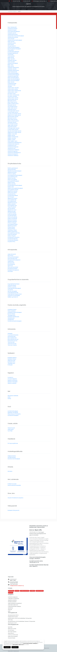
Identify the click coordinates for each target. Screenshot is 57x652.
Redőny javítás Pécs (12, 231)
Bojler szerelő (11, 82)
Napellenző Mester (12, 225)
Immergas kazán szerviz (13, 110)
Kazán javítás (11, 57)
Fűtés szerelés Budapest (13, 47)
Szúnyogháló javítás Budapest (15, 175)
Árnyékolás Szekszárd (13, 240)
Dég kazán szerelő (12, 126)
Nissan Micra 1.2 (11, 633)
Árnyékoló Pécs (11, 241)
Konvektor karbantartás (13, 95)
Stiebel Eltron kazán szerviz (14, 115)
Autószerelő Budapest (13, 415)
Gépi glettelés (11, 318)
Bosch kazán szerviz (12, 102)
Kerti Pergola (11, 196)
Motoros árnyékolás (12, 217)
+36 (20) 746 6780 (15, 1)
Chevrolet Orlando (11, 637)
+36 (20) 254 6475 (26, 1)
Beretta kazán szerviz (13, 99)
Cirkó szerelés (11, 38)
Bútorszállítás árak (12, 337)
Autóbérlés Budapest (13, 411)
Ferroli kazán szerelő (13, 123)
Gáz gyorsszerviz (12, 46)
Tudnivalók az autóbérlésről (13, 598)
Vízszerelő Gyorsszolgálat (14, 295)
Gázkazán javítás (12, 43)
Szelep (9, 398)
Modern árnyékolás (12, 218)
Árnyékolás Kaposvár (13, 238)
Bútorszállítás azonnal (13, 339)
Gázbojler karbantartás (13, 67)
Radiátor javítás (11, 135)
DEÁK (9, 397)
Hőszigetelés (11, 319)
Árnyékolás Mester (12, 215)
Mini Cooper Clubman (12, 631)
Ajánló (9, 611)
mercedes (17, 590)
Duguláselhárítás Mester (14, 284)
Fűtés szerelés (11, 56)
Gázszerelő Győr (12, 148)
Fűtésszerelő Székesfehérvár (14, 142)
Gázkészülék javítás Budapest (15, 40)
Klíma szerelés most (12, 258)
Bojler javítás (11, 66)
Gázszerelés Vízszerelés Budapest (16, 35)
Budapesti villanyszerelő (13, 510)
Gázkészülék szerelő (13, 34)
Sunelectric (10, 377)
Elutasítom (15, 647)
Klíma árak (10, 271)
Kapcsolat (10, 609)
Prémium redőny (12, 173)
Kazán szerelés (11, 61)
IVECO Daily (10, 619)
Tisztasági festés (11, 315)
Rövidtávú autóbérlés (12, 601)
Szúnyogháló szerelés (13, 189)
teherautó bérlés (39, 590)
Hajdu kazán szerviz (12, 108)
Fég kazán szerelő (12, 122)
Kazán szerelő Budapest (13, 80)
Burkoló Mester (11, 313)
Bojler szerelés (11, 58)
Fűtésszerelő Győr (12, 145)
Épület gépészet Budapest (14, 48)
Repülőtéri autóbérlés (12, 600)
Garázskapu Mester (12, 230)
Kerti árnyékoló (11, 208)
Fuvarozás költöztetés (13, 335)
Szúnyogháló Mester (13, 224)
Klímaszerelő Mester (12, 268)
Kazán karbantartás (12, 71)
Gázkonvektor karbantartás (14, 90)
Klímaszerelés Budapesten (14, 260)
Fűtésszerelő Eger (12, 83)
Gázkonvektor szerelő (13, 97)
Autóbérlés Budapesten (13, 597)
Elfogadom (7, 647)
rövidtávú (11, 592)
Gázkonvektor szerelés (13, 87)
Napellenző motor (12, 209)
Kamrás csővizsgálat (12, 291)
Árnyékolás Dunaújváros (13, 237)
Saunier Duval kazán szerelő (14, 131)
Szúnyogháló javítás (12, 176)
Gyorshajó (10, 430)
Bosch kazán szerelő (12, 119)
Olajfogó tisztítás (12, 455)
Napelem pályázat (12, 383)
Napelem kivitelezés (12, 380)
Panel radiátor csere (12, 141)
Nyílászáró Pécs (11, 362)
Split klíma (10, 265)
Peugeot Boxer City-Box (13, 616)
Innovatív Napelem (12, 378)
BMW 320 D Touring (12, 628)
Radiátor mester (11, 139)
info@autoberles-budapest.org (17, 585)
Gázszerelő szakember (13, 76)
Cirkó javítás (10, 54)
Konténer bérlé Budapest (14, 458)
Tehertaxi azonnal (12, 343)
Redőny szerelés (12, 178)
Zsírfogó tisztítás (12, 457)
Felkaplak (10, 333)
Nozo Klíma (10, 255)
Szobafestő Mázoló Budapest (15, 312)
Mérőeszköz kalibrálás (13, 395)
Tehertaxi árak (11, 342)
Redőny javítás (11, 182)
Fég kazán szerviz (12, 105)
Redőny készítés (12, 204)
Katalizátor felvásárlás (13, 412)
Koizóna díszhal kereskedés (14, 485)
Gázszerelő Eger (12, 84)
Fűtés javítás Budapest (13, 73)
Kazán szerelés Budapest (14, 79)
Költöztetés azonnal (12, 340)
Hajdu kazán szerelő (12, 125)
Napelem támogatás (12, 381)
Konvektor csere (12, 93)
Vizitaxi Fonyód (11, 427)
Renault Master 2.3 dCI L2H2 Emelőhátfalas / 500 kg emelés (20, 618)
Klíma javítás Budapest (13, 257)
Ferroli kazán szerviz (12, 106)
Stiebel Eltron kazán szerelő (14, 132)
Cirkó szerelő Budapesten (14, 31)
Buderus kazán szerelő (13, 120)
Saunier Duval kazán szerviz (14, 113)
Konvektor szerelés (12, 96)
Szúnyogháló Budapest (13, 181)
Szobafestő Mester (12, 309)
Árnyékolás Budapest (13, 195)
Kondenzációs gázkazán (13, 51)
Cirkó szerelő (11, 44)
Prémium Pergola (12, 222)
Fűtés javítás (11, 50)
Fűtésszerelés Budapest (13, 74)
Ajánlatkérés (10, 607)
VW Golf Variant (11, 630)
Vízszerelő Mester (12, 285)
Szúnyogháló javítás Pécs (14, 233)
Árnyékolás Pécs (11, 194)
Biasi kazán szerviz (12, 100)
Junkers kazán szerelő (13, 129)
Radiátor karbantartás (13, 136)
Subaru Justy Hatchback (13, 636)
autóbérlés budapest (24, 590)
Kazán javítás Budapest (13, 77)
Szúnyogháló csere (12, 205)
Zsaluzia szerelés (12, 169)
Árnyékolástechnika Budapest (15, 185)
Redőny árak (11, 186)
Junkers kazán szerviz (13, 112)
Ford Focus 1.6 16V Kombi (13, 634)
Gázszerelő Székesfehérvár (14, 152)
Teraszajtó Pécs (11, 363)
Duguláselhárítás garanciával (15, 294)
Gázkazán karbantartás (13, 70)
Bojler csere (10, 64)
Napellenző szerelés (12, 191)
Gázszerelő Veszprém (13, 154)
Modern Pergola (12, 235)
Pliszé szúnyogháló (12, 179)
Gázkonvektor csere (12, 92)
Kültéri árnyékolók (12, 234)
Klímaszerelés (11, 262)
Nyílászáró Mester (12, 359)
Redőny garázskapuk (13, 168)
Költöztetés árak (11, 336)
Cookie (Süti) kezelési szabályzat (14, 606)
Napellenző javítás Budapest (14, 171)
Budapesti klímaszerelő (13, 270)
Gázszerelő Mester (12, 30)
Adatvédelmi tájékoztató (13, 604)
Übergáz (10, 86)
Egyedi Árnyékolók (12, 221)
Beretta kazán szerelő (13, 116)
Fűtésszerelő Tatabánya (13, 149)
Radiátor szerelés (12, 138)
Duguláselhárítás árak (13, 292)
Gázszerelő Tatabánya (13, 155)
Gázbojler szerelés (12, 69)
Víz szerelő (10, 289)
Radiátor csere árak (12, 133)
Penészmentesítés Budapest (14, 321)
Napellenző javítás (12, 172)
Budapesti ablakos (12, 357)
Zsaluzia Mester (11, 228)
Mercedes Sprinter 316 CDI (13, 615)
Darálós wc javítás (12, 286)
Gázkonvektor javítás (13, 89)
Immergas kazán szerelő (13, 128)
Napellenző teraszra (12, 198)
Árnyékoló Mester (12, 212)
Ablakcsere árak (11, 360)
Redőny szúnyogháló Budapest (15, 188)
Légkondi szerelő (12, 254)
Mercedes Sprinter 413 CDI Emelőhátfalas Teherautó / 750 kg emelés (22, 621)
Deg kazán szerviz (12, 109)
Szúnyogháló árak (12, 199)
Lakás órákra (11, 429)
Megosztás (46, 648)
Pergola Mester (11, 227)
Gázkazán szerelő (12, 33)
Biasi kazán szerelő (12, 118)
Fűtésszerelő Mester (12, 28)
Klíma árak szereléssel (13, 267)
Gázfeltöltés (11, 261)
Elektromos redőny (12, 192)
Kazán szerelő (11, 41)
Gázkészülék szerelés (13, 37)
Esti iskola (10, 471)
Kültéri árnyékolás (12, 214)
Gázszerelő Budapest (13, 63)
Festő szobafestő (12, 311)
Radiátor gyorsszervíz (13, 297)
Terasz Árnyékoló (12, 207)
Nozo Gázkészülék (12, 27)
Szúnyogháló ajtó (12, 201)
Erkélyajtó (10, 364)
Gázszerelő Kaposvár (13, 151)
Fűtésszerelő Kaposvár (13, 146)
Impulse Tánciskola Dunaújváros (15, 497)
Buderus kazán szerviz (13, 103)
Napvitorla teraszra (12, 220)
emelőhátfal (11, 590)
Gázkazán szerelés (12, 60)
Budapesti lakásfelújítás (13, 316)
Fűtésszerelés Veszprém (13, 144)
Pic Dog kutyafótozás (13, 443)
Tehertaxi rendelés (12, 345)
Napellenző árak (11, 211)
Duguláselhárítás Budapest (14, 288)
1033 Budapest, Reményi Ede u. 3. (39, 1)
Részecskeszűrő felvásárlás (14, 414)
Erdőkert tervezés (12, 483)
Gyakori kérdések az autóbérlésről (15, 603)
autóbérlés (32, 590)
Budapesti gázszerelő (13, 53)
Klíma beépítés (11, 264)
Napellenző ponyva (12, 202)
